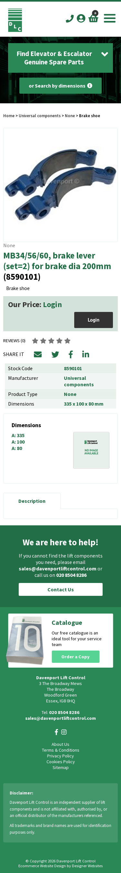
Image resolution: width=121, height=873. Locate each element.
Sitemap (61, 767)
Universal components (40, 115)
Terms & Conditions (60, 750)
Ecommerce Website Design (42, 865)
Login (52, 304)
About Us (60, 744)
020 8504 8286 (71, 575)
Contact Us (60, 589)
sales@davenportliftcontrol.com (57, 568)
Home (9, 115)
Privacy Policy (60, 756)
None (70, 115)
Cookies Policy (60, 762)
